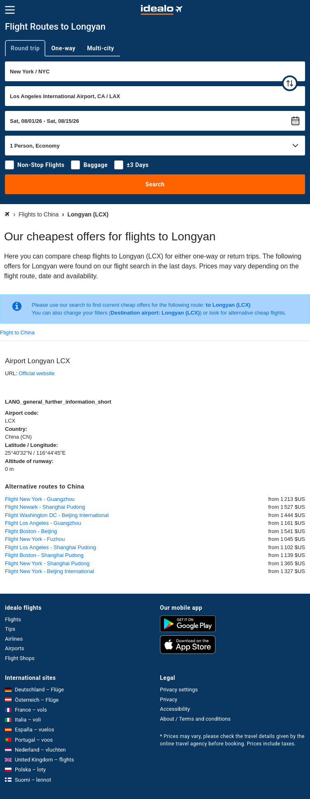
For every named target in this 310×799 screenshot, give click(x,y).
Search (155, 184)
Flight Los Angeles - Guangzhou (43, 523)
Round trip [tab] (25, 48)
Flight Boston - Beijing (31, 531)
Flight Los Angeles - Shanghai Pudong (50, 547)
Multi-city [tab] (100, 48)
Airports (14, 648)
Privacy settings (179, 689)
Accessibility (175, 709)
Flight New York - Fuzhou (35, 539)
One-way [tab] (63, 48)
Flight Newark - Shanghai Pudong (45, 507)
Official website (36, 373)
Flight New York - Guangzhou (40, 499)
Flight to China (17, 332)
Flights (13, 619)
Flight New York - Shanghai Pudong (47, 563)
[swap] (290, 83)
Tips (10, 629)
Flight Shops (20, 658)
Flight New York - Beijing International (49, 571)
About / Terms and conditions (195, 719)
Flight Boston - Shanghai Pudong (44, 555)
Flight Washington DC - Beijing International (57, 515)
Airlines (14, 639)
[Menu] (10, 10)
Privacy (168, 699)
